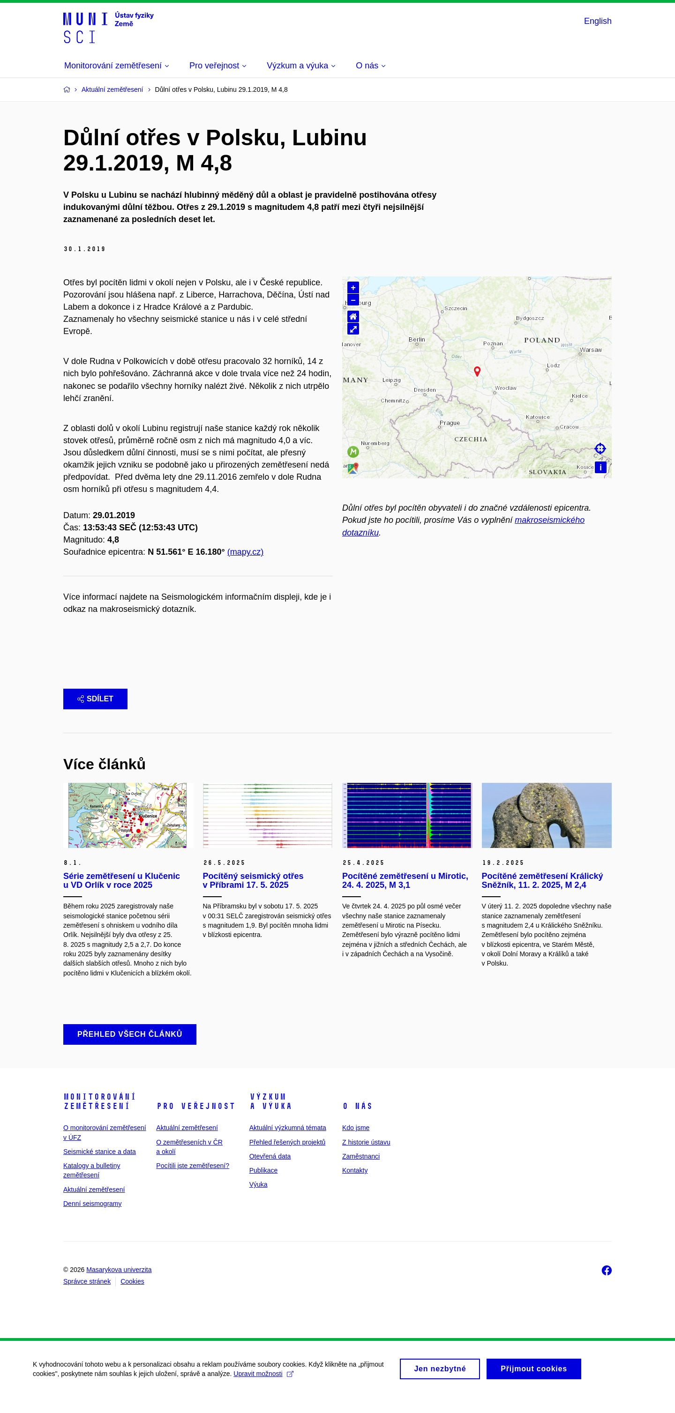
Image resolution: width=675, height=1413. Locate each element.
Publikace (263, 1186)
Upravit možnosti (263, 1393)
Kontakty (355, 1186)
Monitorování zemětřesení (99, 1117)
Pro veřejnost (195, 1121)
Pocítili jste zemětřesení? (192, 1181)
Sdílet (95, 714)
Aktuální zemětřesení (94, 1205)
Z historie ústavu (366, 1157)
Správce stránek (87, 1297)
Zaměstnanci (361, 1171)
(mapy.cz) (245, 552)
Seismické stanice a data (99, 1167)
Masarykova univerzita (118, 1285)
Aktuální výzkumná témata (287, 1143)
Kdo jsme (355, 1143)
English (598, 21)
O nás (357, 1121)
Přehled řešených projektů (287, 1157)
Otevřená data (270, 1171)
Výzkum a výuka (270, 1117)
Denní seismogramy (92, 1219)
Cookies (132, 1297)
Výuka (258, 1200)
